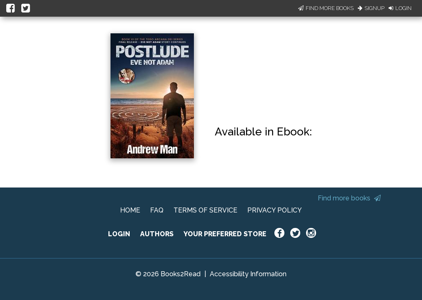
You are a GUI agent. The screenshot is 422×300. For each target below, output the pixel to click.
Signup (371, 8)
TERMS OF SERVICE (205, 210)
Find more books (349, 198)
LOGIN (119, 234)
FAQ (156, 210)
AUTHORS (156, 234)
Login (400, 8)
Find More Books (326, 8)
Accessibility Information (248, 274)
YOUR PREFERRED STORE (224, 234)
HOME (130, 210)
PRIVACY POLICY (274, 210)
